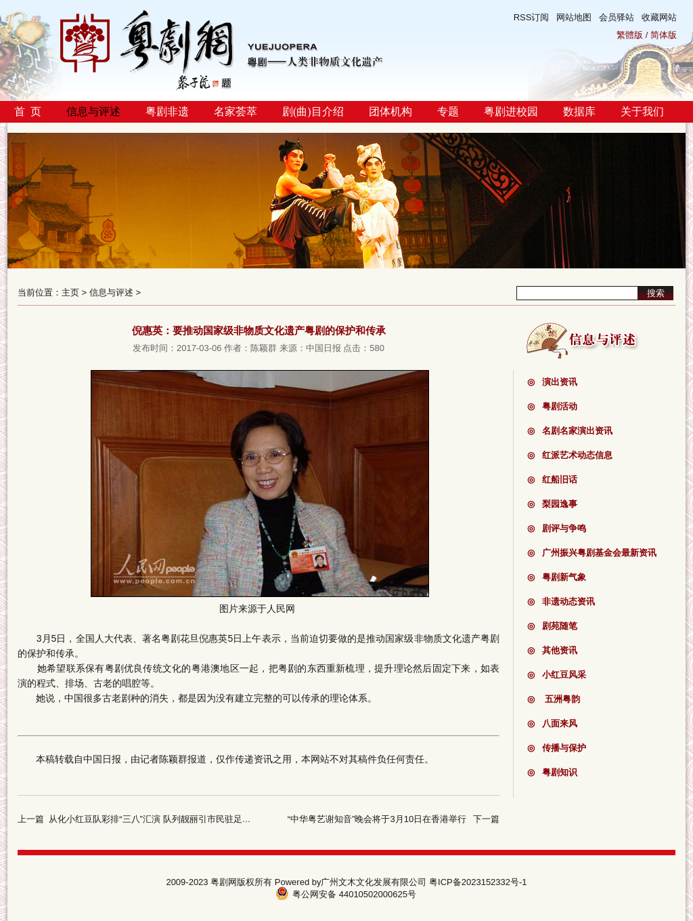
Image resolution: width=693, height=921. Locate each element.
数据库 (579, 111)
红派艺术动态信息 (569, 455)
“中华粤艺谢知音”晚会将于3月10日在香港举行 (377, 819)
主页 (70, 292)
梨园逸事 (552, 504)
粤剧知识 (552, 772)
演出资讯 (552, 382)
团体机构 (390, 111)
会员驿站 (616, 17)
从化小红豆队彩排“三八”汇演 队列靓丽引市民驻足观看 (154, 819)
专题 (448, 111)
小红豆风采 (556, 675)
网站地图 (573, 17)
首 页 (27, 111)
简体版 (663, 35)
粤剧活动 (552, 406)
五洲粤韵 (553, 699)
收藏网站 (659, 17)
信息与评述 (93, 111)
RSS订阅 (532, 17)
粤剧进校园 (511, 111)
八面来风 (552, 723)
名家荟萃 (235, 111)
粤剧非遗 (167, 111)
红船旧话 (552, 479)
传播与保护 (556, 748)
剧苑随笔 (552, 626)
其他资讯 (552, 650)
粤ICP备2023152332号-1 (478, 882)
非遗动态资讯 (561, 601)
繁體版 (630, 35)
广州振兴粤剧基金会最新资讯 (591, 553)
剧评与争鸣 (556, 528)
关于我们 (642, 111)
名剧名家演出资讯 (569, 431)
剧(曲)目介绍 (313, 111)
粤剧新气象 (556, 577)
